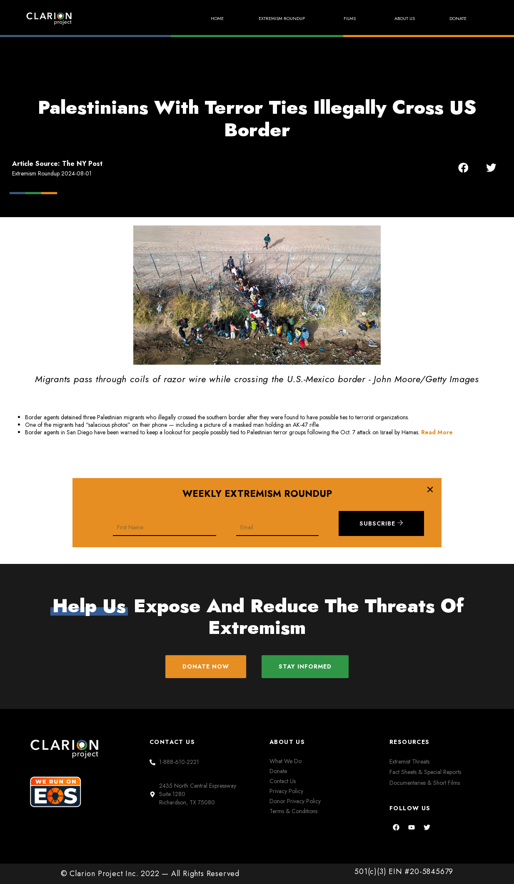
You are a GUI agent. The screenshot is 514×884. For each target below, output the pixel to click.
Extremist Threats (409, 762)
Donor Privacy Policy (295, 801)
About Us (397, 19)
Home (194, 19)
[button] (463, 167)
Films (341, 18)
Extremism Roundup (267, 18)
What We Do (285, 761)
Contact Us (282, 781)
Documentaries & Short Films (424, 783)
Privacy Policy (286, 791)
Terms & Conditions (293, 811)
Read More (437, 432)
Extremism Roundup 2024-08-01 (52, 173)
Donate (456, 19)
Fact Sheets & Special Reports (425, 772)
